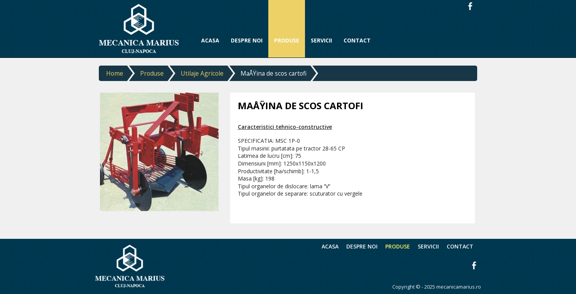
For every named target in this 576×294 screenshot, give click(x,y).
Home (114, 73)
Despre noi (362, 246)
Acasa (330, 246)
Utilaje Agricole (202, 73)
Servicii (428, 246)
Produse (152, 73)
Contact (460, 246)
